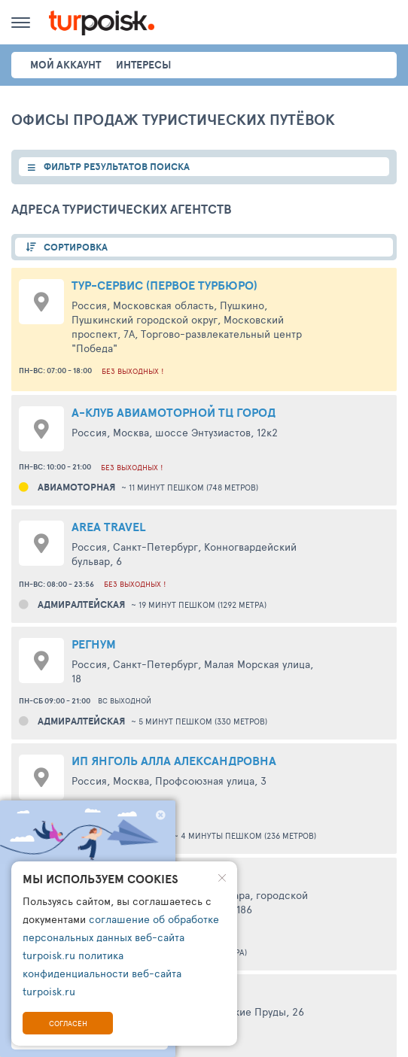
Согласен (68, 1023)
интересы (143, 64)
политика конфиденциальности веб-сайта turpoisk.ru (102, 973)
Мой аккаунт (65, 64)
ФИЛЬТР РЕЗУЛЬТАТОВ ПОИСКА (117, 166)
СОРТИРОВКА (76, 247)
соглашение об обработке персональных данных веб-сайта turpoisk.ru (121, 937)
